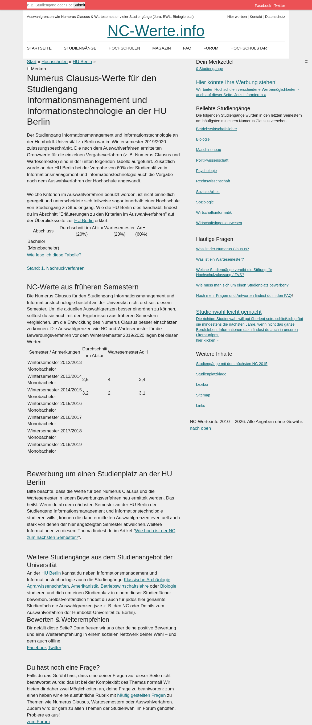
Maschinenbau (208, 150)
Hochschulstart (250, 48)
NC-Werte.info (155, 30)
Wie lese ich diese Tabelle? (54, 254)
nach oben (200, 428)
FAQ (187, 48)
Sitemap (203, 395)
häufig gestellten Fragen (141, 695)
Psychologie (206, 171)
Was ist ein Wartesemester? (220, 259)
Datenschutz (275, 17)
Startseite (39, 48)
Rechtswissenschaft (213, 181)
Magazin (161, 48)
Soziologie (205, 202)
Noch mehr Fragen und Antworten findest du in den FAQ (244, 295)
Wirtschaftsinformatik (214, 212)
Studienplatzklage (211, 374)
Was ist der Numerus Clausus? (222, 249)
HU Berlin (82, 61)
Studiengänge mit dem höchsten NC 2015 (232, 364)
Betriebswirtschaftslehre (125, 586)
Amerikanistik (84, 586)
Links (200, 405)
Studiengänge (80, 48)
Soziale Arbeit (208, 192)
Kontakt (256, 17)
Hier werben (237, 17)
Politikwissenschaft (212, 160)
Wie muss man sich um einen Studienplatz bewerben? (242, 285)
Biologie (168, 586)
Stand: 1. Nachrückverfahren (55, 268)
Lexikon (203, 384)
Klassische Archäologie (147, 579)
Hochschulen (55, 61)
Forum (210, 48)
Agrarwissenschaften (48, 586)
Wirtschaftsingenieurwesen (219, 223)
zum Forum (38, 721)
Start (31, 61)
